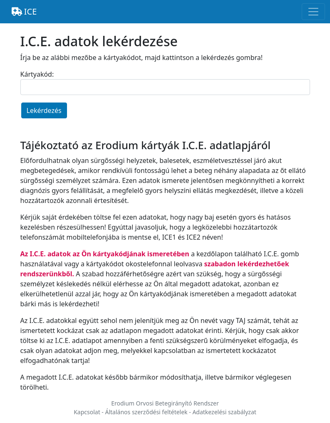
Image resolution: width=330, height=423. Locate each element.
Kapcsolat (87, 412)
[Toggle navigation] (313, 11)
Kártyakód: (37, 74)
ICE (24, 11)
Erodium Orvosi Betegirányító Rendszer (165, 403)
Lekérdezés (44, 110)
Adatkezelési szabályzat (224, 412)
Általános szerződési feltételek (146, 412)
